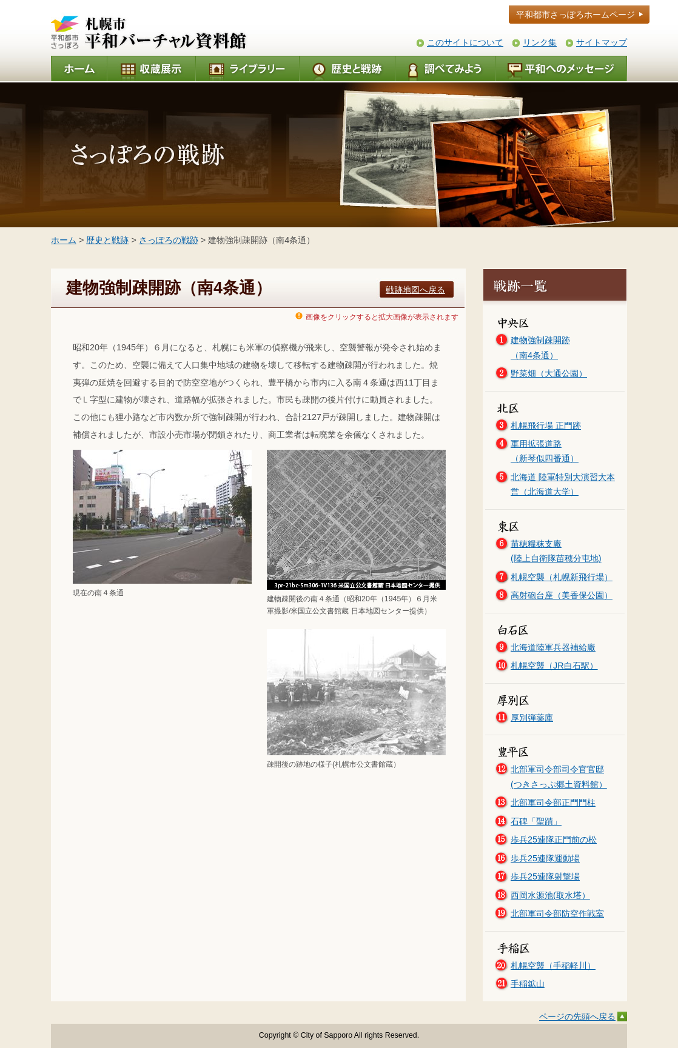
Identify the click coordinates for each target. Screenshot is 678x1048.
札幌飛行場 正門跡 (546, 425)
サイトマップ (601, 42)
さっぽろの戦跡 (168, 240)
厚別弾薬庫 (532, 718)
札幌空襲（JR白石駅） (554, 665)
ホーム (63, 240)
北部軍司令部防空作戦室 (557, 913)
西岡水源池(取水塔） (550, 895)
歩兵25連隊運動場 (545, 858)
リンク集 (540, 42)
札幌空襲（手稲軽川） (553, 965)
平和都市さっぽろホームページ (575, 14)
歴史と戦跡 (107, 240)
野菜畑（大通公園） (549, 373)
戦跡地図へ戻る (415, 290)
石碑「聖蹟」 (536, 821)
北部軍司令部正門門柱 (553, 802)
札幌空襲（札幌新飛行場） (562, 577)
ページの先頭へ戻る (577, 1016)
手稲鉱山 (528, 984)
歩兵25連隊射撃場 (545, 876)
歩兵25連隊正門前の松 (554, 839)
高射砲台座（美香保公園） (562, 595)
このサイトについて (465, 42)
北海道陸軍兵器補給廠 (553, 647)
